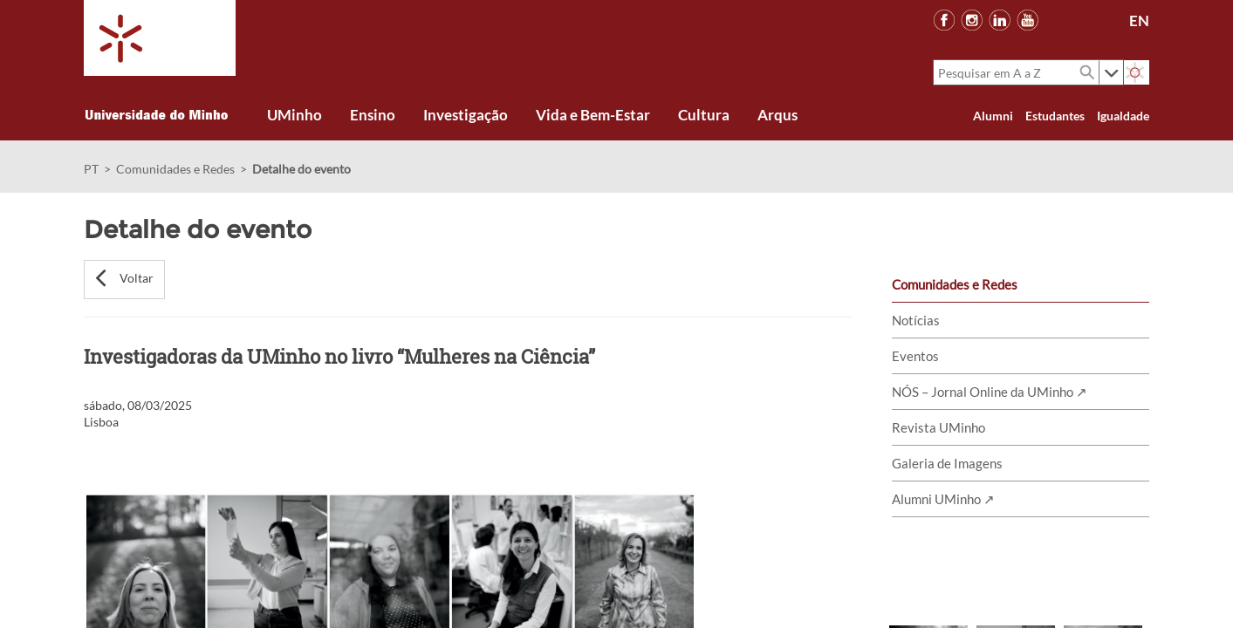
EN (1139, 20)
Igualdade (1123, 115)
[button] (124, 279)
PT (91, 168)
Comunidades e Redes (175, 168)
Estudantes (1055, 115)
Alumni (993, 115)
